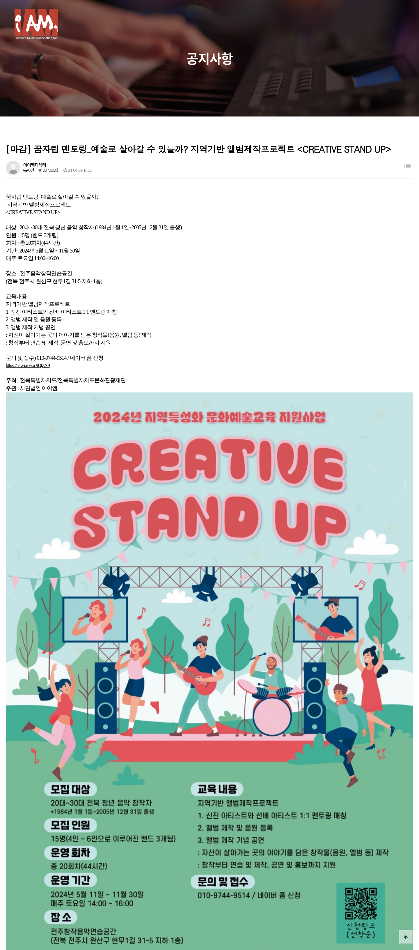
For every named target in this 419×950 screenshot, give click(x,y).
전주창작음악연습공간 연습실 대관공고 (64, 759)
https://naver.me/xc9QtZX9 (28, 365)
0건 (28, 170)
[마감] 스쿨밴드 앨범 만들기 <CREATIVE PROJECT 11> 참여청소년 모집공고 (94, 774)
